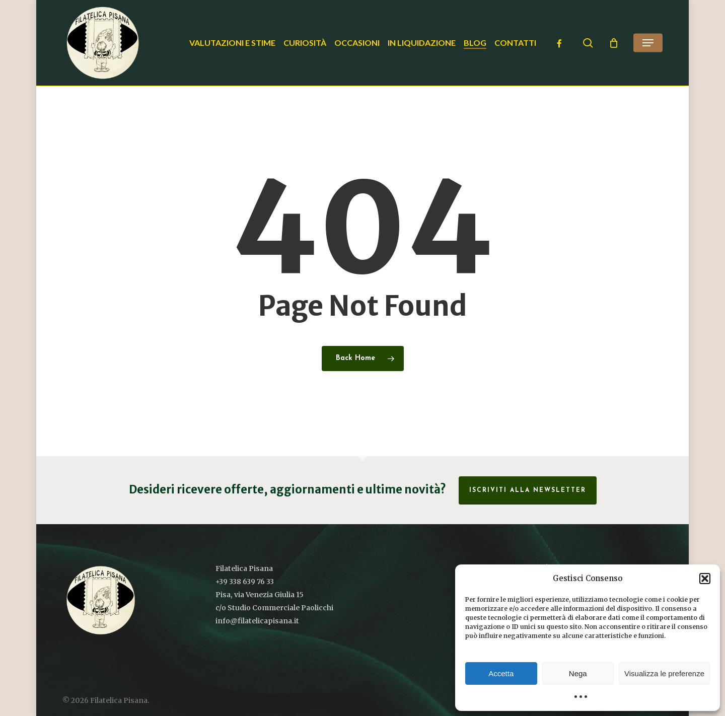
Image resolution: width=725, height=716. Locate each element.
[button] (705, 579)
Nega (578, 673)
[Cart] (613, 42)
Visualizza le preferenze (664, 673)
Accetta (501, 673)
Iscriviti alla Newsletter (527, 490)
